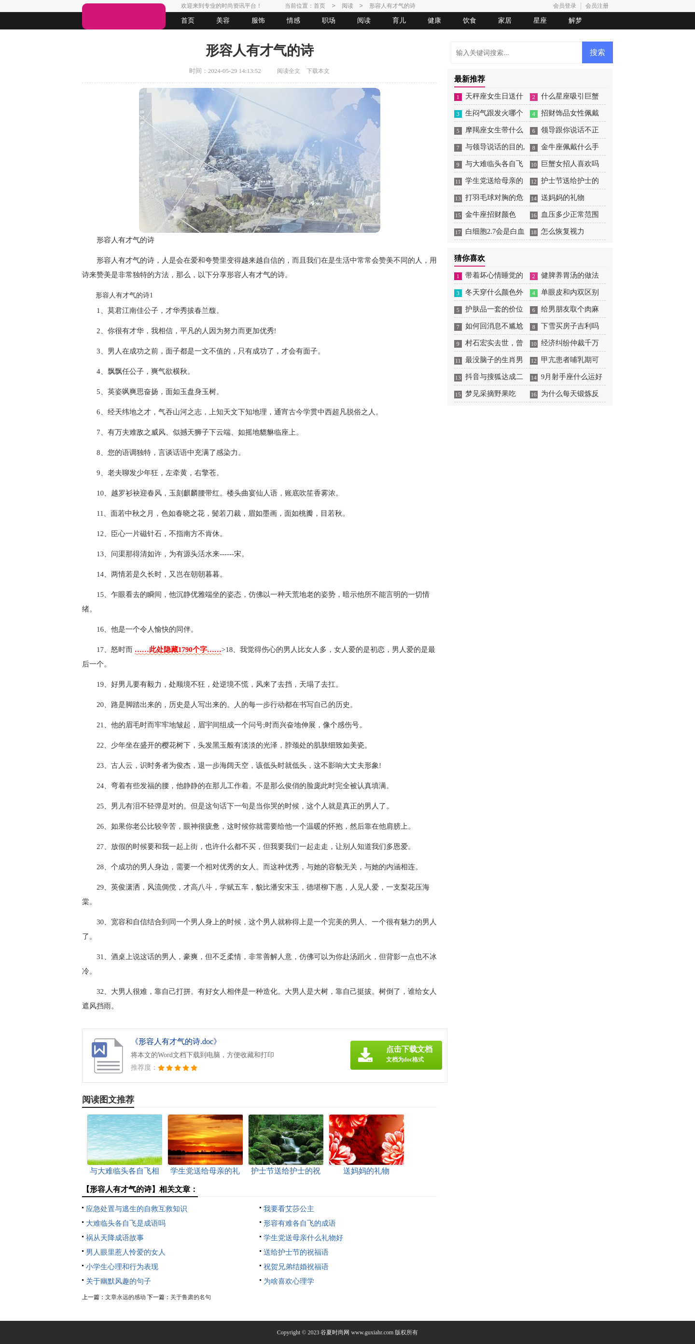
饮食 (469, 20)
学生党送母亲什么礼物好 (303, 1238)
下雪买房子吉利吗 (570, 326)
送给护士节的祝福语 (296, 1252)
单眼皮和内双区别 (570, 292)
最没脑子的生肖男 (494, 360)
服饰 (258, 20)
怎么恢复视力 (562, 231)
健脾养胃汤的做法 (570, 275)
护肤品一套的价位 (494, 309)
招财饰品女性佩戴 (570, 113)
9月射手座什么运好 (572, 377)
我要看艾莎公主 (289, 1209)
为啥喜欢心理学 (289, 1281)
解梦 (575, 20)
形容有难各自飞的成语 (300, 1223)
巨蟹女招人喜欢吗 (570, 164)
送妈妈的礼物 (562, 197)
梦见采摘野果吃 (490, 393)
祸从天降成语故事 (115, 1238)
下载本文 (318, 71)
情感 (293, 20)
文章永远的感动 (125, 1297)
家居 (505, 20)
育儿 (399, 20)
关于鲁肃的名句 (190, 1297)
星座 (540, 20)
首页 (188, 20)
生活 (101, 38)
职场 (328, 20)
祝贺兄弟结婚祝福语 (296, 1267)
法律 (171, 38)
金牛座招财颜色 (490, 214)
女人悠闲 (136, 38)
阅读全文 (288, 71)
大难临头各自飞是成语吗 (126, 1223)
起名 (206, 38)
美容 (223, 20)
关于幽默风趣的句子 (118, 1281)
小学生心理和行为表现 (122, 1267)
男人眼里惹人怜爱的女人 (126, 1252)
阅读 (364, 20)
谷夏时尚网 (334, 1332)
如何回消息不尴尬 (494, 326)
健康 (434, 20)
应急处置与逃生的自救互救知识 (136, 1209)
